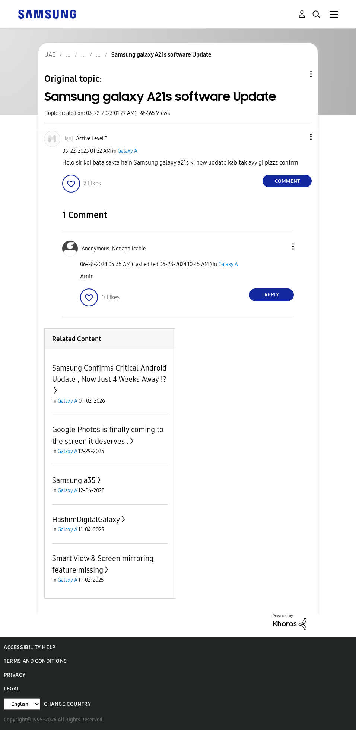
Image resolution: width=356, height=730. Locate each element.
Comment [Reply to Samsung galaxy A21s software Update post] (287, 181)
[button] (298, 137)
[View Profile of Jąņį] (68, 138)
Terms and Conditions (35, 661)
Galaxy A (127, 151)
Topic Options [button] (298, 74)
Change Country (67, 704)
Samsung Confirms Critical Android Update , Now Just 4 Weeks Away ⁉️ (109, 374)
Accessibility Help (29, 647)
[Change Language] (22, 704)
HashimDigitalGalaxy (86, 519)
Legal (12, 689)
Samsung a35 (74, 480)
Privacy (14, 675)
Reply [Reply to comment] (271, 294)
